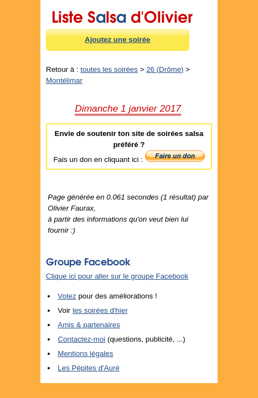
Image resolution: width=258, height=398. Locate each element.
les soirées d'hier (100, 310)
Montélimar (64, 80)
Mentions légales (85, 353)
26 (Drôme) (164, 69)
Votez (67, 296)
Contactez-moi (81, 339)
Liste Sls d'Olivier (122, 15)
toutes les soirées (109, 69)
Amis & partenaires (89, 325)
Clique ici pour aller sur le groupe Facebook (117, 276)
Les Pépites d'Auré (88, 368)
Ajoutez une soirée (118, 39)
